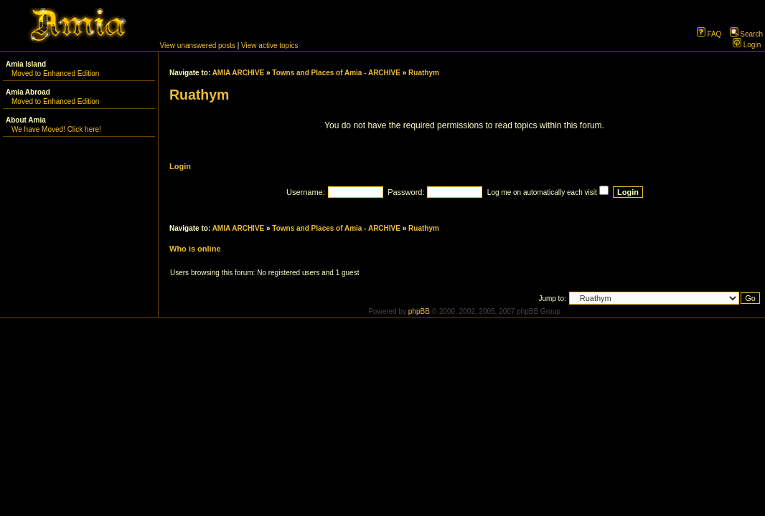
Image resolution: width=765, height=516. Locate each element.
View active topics (269, 45)
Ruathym (423, 73)
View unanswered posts (197, 45)
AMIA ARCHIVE (238, 73)
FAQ (709, 34)
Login (747, 45)
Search (746, 34)
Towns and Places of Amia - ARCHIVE (336, 73)
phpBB (419, 311)
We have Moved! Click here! (56, 129)
